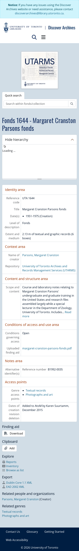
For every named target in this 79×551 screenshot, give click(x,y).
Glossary (32, 532)
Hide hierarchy (16, 139)
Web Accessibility (17, 540)
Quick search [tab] (13, 95)
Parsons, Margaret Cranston (40, 255)
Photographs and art (39, 395)
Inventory (10, 466)
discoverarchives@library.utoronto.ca (39, 13)
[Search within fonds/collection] (36, 103)
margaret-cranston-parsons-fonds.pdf (47, 348)
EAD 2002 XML (13, 487)
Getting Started (54, 532)
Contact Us (13, 532)
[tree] (39, 161)
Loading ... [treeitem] (8, 151)
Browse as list (13, 470)
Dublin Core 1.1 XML (17, 483)
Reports (9, 462)
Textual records (36, 390)
